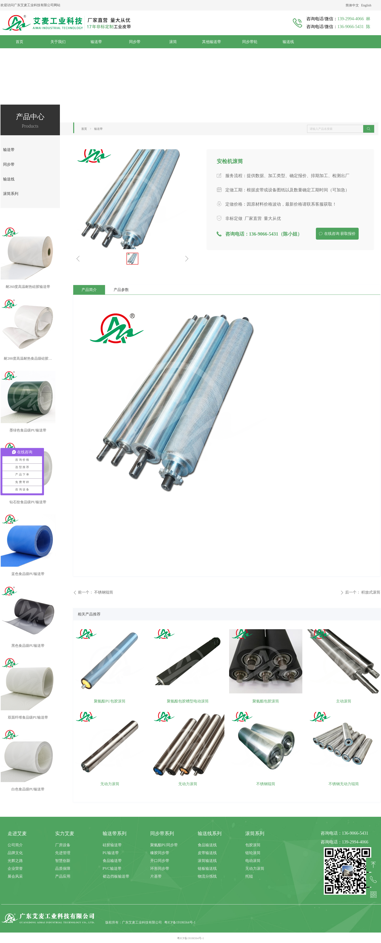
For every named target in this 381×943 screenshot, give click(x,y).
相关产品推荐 (89, 614)
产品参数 (121, 290)
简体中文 (352, 5)
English (366, 5)
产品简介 (89, 290)
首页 (84, 129)
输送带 (98, 129)
